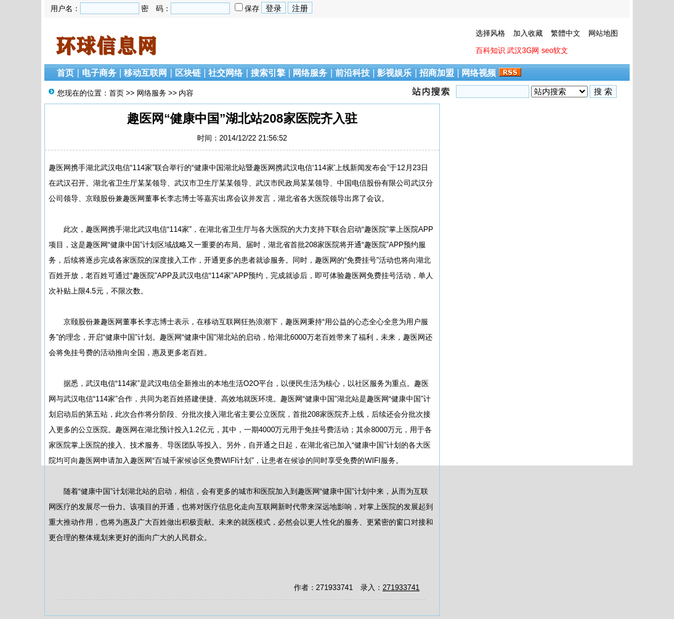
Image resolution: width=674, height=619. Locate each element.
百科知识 (490, 50)
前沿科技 (352, 73)
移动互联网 (145, 73)
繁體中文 (565, 33)
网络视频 (478, 73)
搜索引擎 (268, 73)
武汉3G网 (523, 50)
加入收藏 (528, 33)
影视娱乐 (394, 73)
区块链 (188, 73)
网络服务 (310, 73)
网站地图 (603, 33)
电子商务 (99, 73)
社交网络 (225, 73)
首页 (65, 73)
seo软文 (555, 50)
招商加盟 (437, 73)
